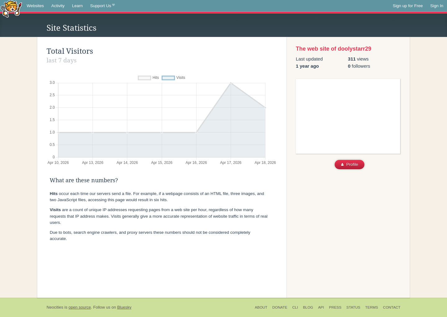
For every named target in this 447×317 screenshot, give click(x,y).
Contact (391, 307)
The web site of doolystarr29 (333, 49)
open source (80, 307)
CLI (295, 307)
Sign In (436, 5)
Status (353, 307)
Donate (279, 307)
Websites (35, 5)
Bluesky (124, 307)
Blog (308, 307)
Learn (77, 5)
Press (335, 307)
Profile (349, 164)
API (321, 307)
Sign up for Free (408, 5)
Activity (58, 5)
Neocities (55, 307)
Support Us (102, 5)
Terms (371, 307)
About (261, 307)
